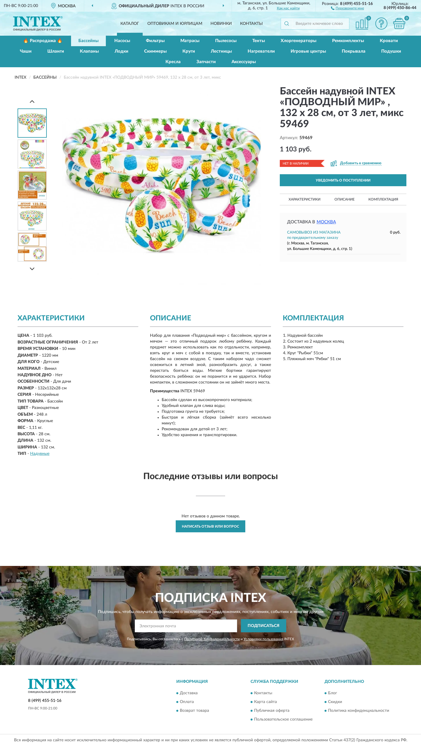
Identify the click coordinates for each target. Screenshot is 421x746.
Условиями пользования (263, 639)
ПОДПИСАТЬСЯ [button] (263, 626)
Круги (188, 51)
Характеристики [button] (304, 199)
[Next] (32, 269)
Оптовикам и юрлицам (174, 24)
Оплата (187, 702)
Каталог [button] (129, 24)
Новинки (221, 24)
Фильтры (155, 41)
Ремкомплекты (348, 41)
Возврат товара (194, 711)
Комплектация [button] (383, 199)
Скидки (335, 702)
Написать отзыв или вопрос (210, 526)
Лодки (121, 51)
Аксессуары (244, 62)
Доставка (189, 693)
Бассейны (88, 41)
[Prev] (32, 101)
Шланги (55, 51)
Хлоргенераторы (298, 41)
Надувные (39, 454)
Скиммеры (155, 51)
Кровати (389, 41)
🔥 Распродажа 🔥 (43, 41)
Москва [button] (326, 222)
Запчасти (206, 62)
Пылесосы (226, 41)
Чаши (26, 51)
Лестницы (221, 51)
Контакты (251, 24)
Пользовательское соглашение (283, 719)
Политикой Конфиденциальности (212, 639)
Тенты (258, 41)
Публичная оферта (271, 711)
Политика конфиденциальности (358, 711)
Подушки (391, 51)
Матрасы (189, 41)
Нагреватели (261, 51)
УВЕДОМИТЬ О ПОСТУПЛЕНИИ (343, 180)
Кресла (173, 62)
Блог (332, 693)
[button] (347, 8)
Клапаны (89, 51)
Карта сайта (265, 702)
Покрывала (353, 51)
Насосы (122, 41)
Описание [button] (344, 199)
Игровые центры (308, 51)
